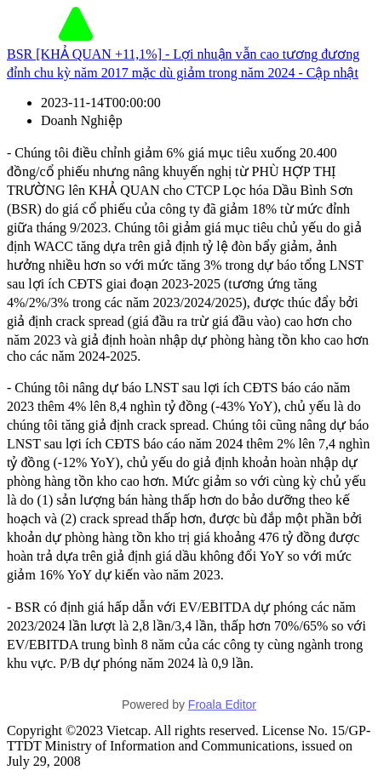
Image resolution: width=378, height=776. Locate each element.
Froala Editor (222, 704)
